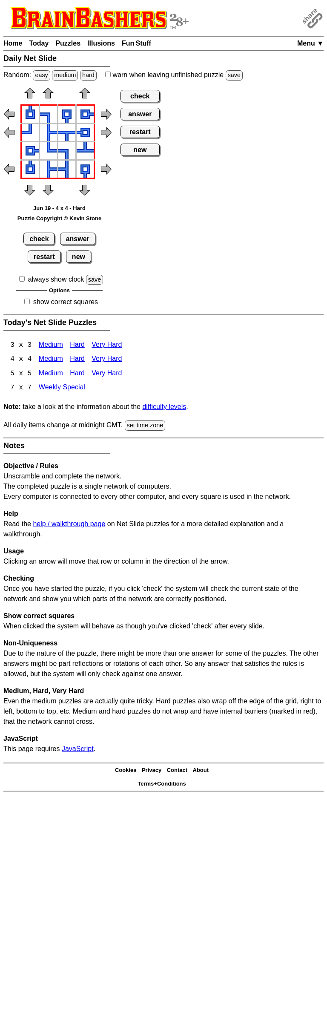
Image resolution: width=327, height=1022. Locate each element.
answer (77, 238)
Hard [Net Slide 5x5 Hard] (77, 374)
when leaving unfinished (174, 74)
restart (44, 256)
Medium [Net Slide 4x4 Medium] (51, 359)
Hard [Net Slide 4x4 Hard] (77, 359)
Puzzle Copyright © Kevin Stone (59, 218)
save (234, 75)
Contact (177, 771)
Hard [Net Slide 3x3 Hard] (77, 345)
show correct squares (65, 301)
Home (12, 43)
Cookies (126, 771)
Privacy (151, 771)
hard (88, 75)
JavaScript (78, 749)
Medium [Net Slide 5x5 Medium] (51, 374)
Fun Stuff (136, 43)
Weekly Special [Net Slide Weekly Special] (62, 388)
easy (41, 75)
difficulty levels (164, 407)
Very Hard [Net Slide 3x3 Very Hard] (107, 345)
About (201, 771)
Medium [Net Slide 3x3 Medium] (51, 345)
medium (65, 75)
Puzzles (67, 43)
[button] (29, 95)
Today (39, 43)
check (39, 238)
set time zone (145, 426)
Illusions (101, 43)
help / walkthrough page (69, 524)
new (78, 256)
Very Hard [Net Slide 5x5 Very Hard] (107, 374)
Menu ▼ (310, 43)
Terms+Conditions (162, 784)
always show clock (56, 279)
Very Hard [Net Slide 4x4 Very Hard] (107, 359)
